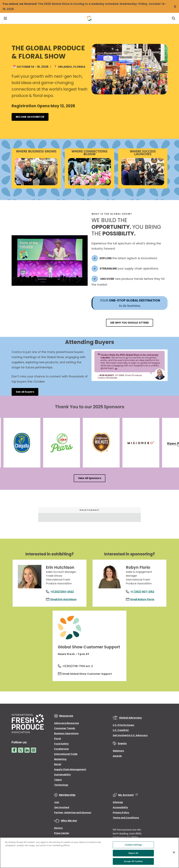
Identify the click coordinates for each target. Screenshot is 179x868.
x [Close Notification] (175, 6)
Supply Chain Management (70, 772)
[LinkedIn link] (27, 753)
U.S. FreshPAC (121, 733)
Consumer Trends (64, 731)
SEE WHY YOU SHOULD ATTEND (129, 322)
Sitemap (118, 805)
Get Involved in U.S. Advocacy (130, 738)
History (58, 830)
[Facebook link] (14, 753)
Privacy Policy (121, 815)
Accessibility (120, 810)
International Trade (65, 756)
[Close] (173, 852)
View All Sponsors (89, 478)
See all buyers (25, 392)
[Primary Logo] (89, 18)
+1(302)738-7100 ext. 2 (79, 669)
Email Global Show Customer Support (89, 677)
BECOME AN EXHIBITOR (30, 117)
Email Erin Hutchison (65, 597)
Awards (117, 758)
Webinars (118, 753)
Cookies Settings (133, 844)
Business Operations (66, 736)
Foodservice (61, 751)
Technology (61, 787)
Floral (57, 741)
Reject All (133, 853)
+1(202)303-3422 (63, 589)
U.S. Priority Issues (123, 728)
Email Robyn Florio (144, 597)
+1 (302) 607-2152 (144, 589)
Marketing (60, 762)
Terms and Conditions (126, 820)
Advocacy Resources (66, 726)
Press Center (61, 836)
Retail (57, 767)
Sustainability (62, 777)
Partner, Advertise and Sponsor (72, 815)
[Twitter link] (20, 753)
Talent (58, 782)
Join (56, 805)
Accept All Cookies (133, 861)
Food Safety (61, 746)
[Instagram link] (33, 753)
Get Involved (61, 810)
